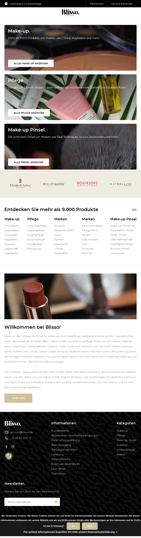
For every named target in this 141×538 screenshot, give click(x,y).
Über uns (18, 397)
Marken (121, 454)
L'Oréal (58, 248)
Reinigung (34, 248)
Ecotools (87, 248)
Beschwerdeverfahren (65, 464)
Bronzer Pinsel (119, 248)
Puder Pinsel (118, 235)
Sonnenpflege (126, 449)
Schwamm (117, 253)
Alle (134, 209)
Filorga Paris (90, 230)
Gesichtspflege (36, 225)
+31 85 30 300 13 (17, 438)
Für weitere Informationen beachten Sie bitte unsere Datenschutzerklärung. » (71, 531)
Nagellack (10, 239)
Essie (57, 235)
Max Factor (61, 244)
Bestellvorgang (61, 445)
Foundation (11, 225)
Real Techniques (92, 225)
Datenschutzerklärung (65, 440)
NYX (84, 244)
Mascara (9, 244)
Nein (89, 526)
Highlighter (11, 253)
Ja (73, 526)
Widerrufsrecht (60, 459)
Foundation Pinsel (121, 230)
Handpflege (35, 244)
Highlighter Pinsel (121, 244)
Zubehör (122, 445)
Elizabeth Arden (64, 230)
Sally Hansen (90, 239)
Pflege (121, 435)
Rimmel (87, 253)
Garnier (58, 239)
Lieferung (57, 454)
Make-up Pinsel (126, 440)
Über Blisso (58, 468)
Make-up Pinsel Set (122, 225)
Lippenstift (11, 248)
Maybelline (61, 253)
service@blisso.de (18, 432)
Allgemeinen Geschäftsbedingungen (75, 435)
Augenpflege (35, 235)
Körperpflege (36, 239)
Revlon (86, 235)
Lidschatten (11, 230)
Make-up (122, 430)
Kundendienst (60, 430)
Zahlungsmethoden (64, 449)
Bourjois (59, 225)
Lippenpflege (36, 230)
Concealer (10, 235)
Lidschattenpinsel (121, 239)
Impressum (58, 473)
